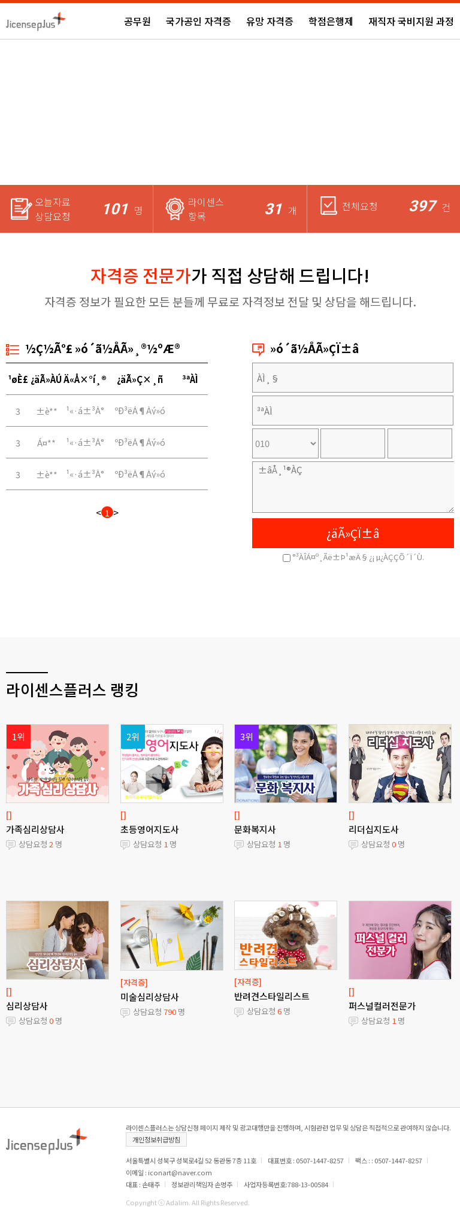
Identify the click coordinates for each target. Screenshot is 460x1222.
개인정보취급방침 (156, 1139)
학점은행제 (330, 21)
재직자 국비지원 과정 (411, 21)
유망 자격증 (269, 21)
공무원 (137, 21)
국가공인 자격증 (198, 21)
